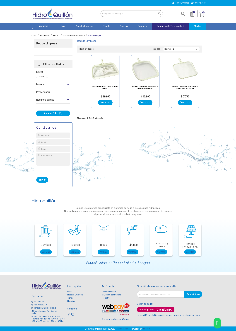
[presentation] (50, 170)
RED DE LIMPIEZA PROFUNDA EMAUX (105, 88)
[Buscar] (132, 13)
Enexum (147, 329)
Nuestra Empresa (75, 295)
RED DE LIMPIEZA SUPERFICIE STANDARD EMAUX (145, 88)
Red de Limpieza (46, 43)
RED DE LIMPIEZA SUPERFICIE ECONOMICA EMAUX (185, 88)
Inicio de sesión (109, 291)
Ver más (105, 102)
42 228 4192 (200, 3)
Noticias (71, 301)
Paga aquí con (147, 309)
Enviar (42, 179)
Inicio (69, 291)
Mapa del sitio (122, 329)
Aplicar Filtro (53, 113)
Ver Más (46, 252)
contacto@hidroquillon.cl (45, 308)
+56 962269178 (182, 3)
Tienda (70, 298)
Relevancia (181, 49)
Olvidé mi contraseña (111, 295)
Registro (106, 298)
